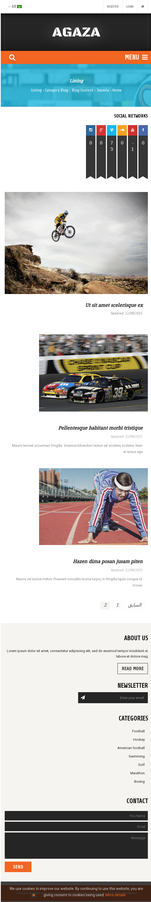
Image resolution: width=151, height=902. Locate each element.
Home (116, 90)
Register (112, 6)
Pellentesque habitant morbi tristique (99, 428)
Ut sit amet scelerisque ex (113, 305)
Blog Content (82, 90)
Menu (135, 57)
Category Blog (55, 90)
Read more (132, 668)
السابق (134, 605)
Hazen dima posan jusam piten (107, 561)
